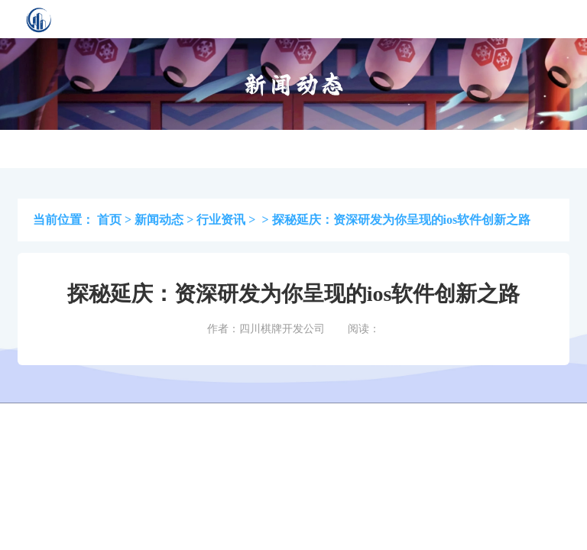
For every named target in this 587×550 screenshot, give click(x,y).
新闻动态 (159, 219)
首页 (109, 219)
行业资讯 (220, 219)
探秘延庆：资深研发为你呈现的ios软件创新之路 (401, 219)
